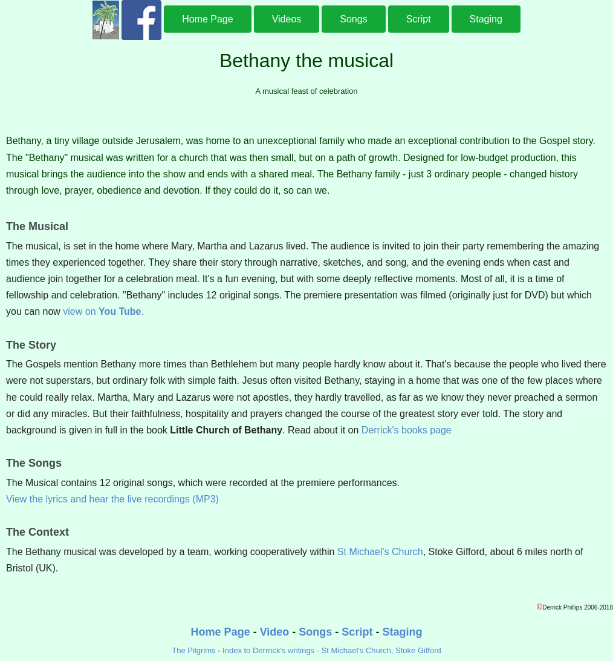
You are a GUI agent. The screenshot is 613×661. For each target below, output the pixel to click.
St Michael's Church (380, 552)
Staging (486, 19)
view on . (103, 311)
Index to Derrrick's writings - (272, 650)
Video (275, 632)
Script (418, 19)
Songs (353, 19)
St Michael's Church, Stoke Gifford (381, 650)
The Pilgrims (193, 650)
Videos (287, 19)
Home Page (207, 19)
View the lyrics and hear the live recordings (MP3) (112, 499)
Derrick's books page (407, 430)
